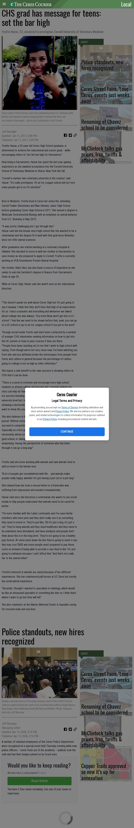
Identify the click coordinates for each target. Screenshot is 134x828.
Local (126, 4)
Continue (67, 431)
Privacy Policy (62, 411)
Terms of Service (69, 407)
